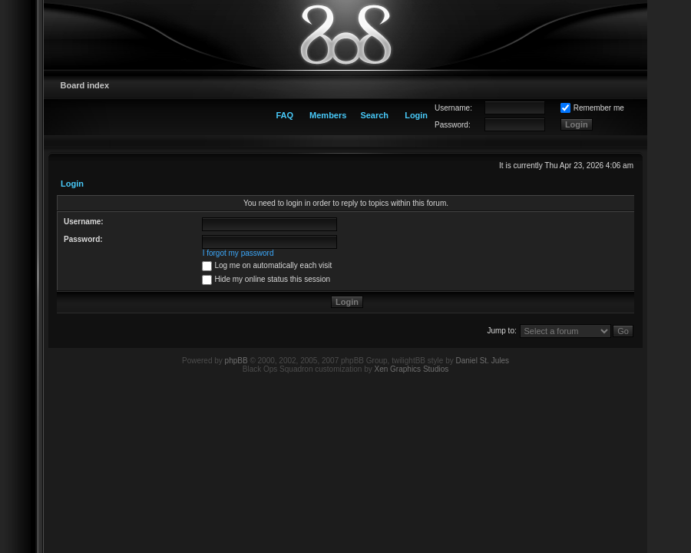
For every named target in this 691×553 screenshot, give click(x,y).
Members (327, 115)
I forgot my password (238, 253)
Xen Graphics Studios (412, 369)
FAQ (284, 115)
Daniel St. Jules (482, 360)
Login (416, 115)
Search (374, 115)
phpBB (236, 360)
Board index (85, 85)
